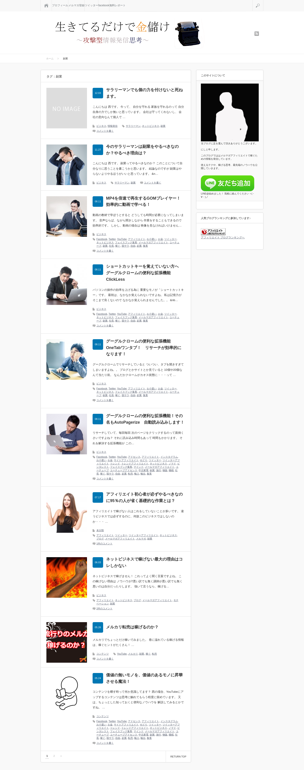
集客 (145, 245)
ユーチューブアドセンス (123, 470)
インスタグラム (169, 456)
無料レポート (117, 5)
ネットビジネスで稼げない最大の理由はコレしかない (144, 562)
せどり (143, 460)
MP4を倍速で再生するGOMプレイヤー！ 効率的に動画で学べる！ (145, 201)
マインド (138, 467)
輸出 (143, 473)
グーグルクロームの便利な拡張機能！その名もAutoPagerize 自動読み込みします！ (145, 419)
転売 (130, 473)
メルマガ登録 (76, 5)
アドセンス (134, 456)
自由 (132, 245)
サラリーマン (133, 126)
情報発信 (112, 126)
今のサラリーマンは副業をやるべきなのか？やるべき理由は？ (142, 149)
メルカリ (133, 653)
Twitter (112, 239)
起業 (139, 245)
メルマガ (141, 538)
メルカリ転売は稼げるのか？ (132, 627)
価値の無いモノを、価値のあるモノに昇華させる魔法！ (144, 678)
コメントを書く (105, 130)
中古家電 (143, 470)
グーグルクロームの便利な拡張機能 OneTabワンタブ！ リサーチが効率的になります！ (143, 347)
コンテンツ (102, 653)
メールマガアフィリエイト (153, 242)
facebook (103, 5)
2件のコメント (104, 608)
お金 (160, 239)
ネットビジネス (150, 126)
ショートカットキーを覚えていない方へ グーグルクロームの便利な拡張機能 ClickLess (144, 273)
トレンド (115, 463)
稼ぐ (117, 245)
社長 (111, 245)
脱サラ (125, 245)
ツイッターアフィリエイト (143, 535)
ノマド (172, 463)
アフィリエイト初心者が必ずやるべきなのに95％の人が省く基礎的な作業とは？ (144, 497)
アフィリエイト (136, 239)
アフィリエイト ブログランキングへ (223, 237)
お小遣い (151, 239)
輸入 (136, 473)
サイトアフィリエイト (126, 460)
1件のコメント (104, 543)
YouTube (122, 239)
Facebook (101, 239)
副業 (163, 126)
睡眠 (171, 470)
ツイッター (91, 5)
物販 (165, 470)
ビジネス (101, 126)
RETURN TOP (178, 756)
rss (256, 33)
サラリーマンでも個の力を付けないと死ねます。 (144, 93)
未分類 (100, 530)
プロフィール (60, 5)
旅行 (158, 470)
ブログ (100, 538)
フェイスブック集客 (126, 242)
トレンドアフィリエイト (134, 463)
